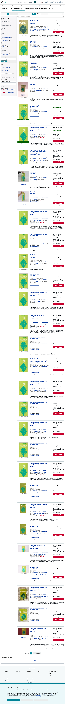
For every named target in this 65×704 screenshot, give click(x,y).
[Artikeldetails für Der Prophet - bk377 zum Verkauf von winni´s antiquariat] (23, 280)
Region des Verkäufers (6, 81)
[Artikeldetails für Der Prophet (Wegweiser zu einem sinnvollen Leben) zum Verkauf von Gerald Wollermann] (23, 299)
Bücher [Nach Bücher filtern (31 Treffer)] (4, 19)
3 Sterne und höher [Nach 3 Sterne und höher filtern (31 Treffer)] (8, 91)
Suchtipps (35, 658)
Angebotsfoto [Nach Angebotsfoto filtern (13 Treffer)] (5, 54)
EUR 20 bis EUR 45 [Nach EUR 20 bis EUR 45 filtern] (5, 68)
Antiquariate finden (49, 5)
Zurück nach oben (32, 668)
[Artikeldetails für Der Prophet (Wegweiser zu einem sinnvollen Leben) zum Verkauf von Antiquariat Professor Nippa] (23, 241)
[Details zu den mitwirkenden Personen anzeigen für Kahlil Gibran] (32, 257)
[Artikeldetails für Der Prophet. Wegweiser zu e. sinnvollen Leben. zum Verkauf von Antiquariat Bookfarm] (23, 322)
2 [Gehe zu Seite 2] (10, 13)
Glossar (35, 660)
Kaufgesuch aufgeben (6, 661)
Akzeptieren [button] (13, 700)
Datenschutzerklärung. (39, 696)
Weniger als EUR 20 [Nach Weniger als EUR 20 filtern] (5, 67)
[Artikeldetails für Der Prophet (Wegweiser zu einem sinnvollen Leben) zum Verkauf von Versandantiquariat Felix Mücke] (23, 388)
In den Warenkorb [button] (58, 32)
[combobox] (24, 2)
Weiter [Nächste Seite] (14, 13)
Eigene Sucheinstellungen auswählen (40, 661)
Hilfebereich (40, 673)
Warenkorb (7, 680)
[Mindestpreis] (3, 73)
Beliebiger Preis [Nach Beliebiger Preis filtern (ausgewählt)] (4, 66)
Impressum (29, 676)
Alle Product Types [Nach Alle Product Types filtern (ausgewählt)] (5, 18)
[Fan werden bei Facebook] (50, 673)
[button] (63, 16)
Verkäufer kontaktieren (34, 51)
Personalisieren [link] (41, 700)
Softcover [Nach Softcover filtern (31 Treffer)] (4, 46)
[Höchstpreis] (10, 73)
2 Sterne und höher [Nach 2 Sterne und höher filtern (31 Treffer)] (8, 89)
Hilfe (62, 2)
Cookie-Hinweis (29, 682)
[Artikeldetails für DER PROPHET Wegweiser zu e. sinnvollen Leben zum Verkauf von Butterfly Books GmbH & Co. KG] (23, 548)
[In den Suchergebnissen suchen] (40, 17)
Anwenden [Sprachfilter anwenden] (4, 61)
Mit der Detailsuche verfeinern (18, 10)
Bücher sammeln (23, 5)
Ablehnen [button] (27, 700)
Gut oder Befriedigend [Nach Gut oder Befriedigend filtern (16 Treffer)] (6, 37)
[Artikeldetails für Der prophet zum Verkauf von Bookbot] (23, 176)
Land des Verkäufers (5, 83)
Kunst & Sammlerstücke (35, 5)
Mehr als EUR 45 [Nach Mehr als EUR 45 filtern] (5, 70)
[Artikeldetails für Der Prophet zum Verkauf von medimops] (23, 48)
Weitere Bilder (23, 184)
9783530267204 (7, 10)
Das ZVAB (28, 673)
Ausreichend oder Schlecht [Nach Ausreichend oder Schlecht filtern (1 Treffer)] (7, 38)
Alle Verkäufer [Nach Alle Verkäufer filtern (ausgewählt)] (5, 88)
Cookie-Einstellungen (48, 694)
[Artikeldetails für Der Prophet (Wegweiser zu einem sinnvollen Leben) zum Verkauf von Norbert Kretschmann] (23, 218)
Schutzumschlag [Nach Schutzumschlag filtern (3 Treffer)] (5, 53)
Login (46, 2)
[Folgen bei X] (50, 676)
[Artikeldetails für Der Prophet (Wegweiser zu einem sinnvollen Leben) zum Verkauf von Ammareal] (23, 112)
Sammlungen (12, 5)
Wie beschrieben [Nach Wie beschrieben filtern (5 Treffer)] (5, 40)
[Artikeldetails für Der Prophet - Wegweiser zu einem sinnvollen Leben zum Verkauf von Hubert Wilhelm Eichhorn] (23, 488)
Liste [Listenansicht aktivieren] (34, 13)
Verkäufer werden (61, 5)
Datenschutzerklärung (30, 678)
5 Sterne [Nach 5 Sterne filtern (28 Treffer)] (6, 93)
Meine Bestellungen (8, 678)
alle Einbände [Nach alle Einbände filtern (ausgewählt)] (4, 43)
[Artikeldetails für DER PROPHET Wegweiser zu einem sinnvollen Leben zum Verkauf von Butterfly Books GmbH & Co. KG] (23, 631)
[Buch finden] (35, 2)
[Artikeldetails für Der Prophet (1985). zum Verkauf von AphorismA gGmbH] (23, 89)
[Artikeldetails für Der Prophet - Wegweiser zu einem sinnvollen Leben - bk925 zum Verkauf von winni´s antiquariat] (23, 261)
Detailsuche (3, 5)
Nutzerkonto (51, 2)
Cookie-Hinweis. (39, 695)
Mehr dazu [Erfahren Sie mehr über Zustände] (7, 31)
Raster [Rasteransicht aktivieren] (39, 13)
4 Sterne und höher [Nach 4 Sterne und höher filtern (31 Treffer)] (8, 92)
